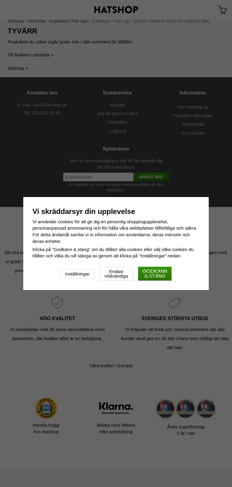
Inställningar (77, 273)
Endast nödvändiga (116, 274)
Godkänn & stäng (155, 273)
